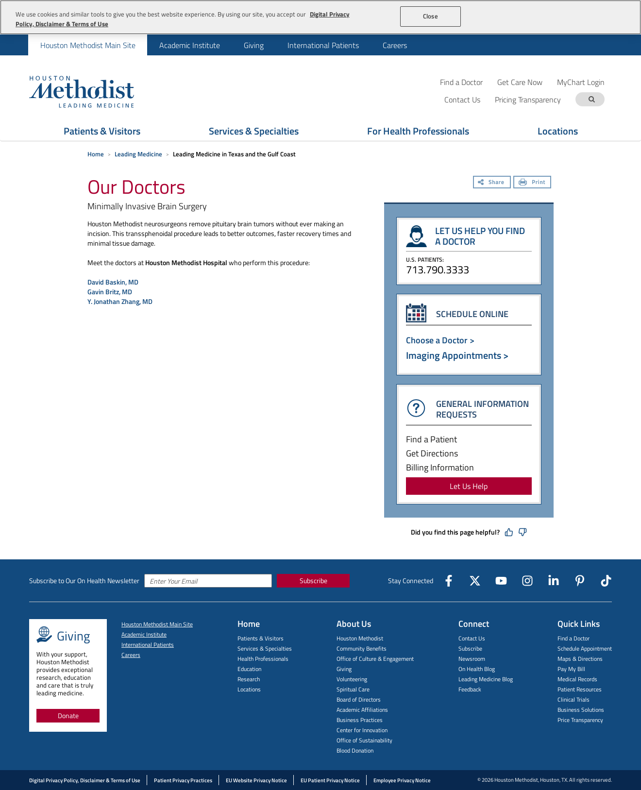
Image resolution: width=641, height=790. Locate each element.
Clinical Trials (573, 699)
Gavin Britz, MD (109, 291)
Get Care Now (519, 81)
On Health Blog (476, 668)
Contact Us (471, 638)
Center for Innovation (362, 730)
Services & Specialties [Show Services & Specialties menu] (254, 130)
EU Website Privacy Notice (256, 780)
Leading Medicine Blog (485, 679)
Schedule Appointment (584, 648)
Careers (395, 45)
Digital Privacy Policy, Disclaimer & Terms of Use (84, 780)
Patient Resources (579, 689)
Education (249, 668)
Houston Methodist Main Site (87, 45)
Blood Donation (355, 750)
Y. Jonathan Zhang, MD (119, 301)
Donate (68, 715)
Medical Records (577, 679)
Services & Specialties (264, 648)
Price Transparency (580, 719)
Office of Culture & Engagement (375, 658)
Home (95, 154)
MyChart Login (581, 81)
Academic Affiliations (362, 709)
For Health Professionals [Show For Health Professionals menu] (418, 130)
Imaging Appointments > (457, 355)
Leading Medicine (138, 154)
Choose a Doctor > (440, 340)
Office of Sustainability (364, 740)
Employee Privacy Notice (402, 780)
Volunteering (352, 679)
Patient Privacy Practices (183, 780)
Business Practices (360, 719)
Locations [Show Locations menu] (558, 130)
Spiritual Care (353, 689)
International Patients (323, 45)
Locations (249, 689)
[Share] (492, 183)
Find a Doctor (461, 81)
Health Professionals (262, 658)
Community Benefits (362, 648)
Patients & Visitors (260, 638)
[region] (320, 17)
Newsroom (471, 658)
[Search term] (591, 99)
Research (248, 679)
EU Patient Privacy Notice (330, 780)
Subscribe (313, 580)
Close (430, 16)
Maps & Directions (580, 658)
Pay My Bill (571, 668)
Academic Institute (189, 45)
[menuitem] (87, 44)
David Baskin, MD (112, 282)
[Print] (532, 183)
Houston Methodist (360, 638)
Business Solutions (580, 709)
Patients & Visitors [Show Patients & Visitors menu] (102, 130)
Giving (254, 45)
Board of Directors (359, 699)
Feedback (469, 689)
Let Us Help (469, 486)
